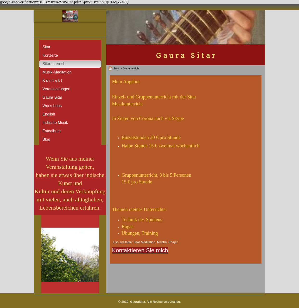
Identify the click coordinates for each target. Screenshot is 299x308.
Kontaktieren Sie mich (140, 250)
